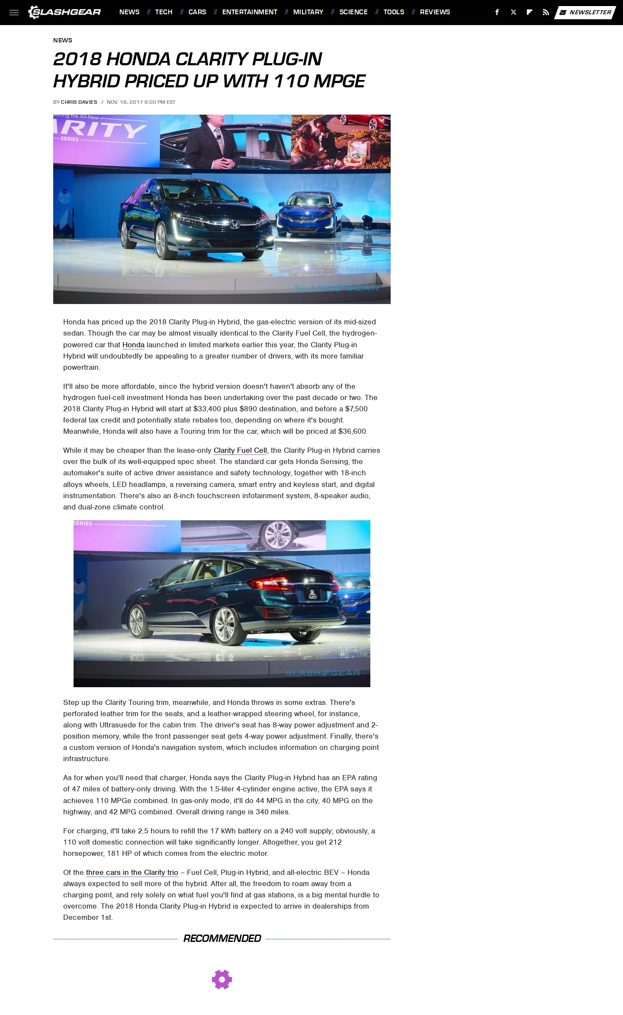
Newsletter (585, 12)
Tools (394, 12)
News (129, 12)
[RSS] (546, 12)
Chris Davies (79, 102)
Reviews (435, 12)
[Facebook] (497, 12)
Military (308, 12)
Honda (133, 344)
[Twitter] (513, 12)
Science (354, 12)
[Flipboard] (529, 12)
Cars (197, 12)
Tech (164, 12)
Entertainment (250, 12)
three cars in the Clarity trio (132, 872)
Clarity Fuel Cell (240, 450)
